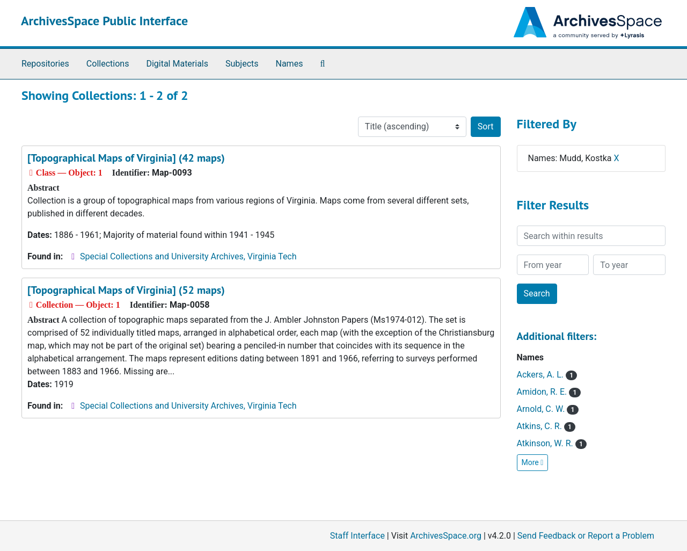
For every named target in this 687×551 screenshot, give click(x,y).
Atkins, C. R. (546, 426)
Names (289, 64)
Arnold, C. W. (548, 409)
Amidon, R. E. (549, 392)
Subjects (241, 64)
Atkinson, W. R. (552, 443)
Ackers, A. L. (547, 374)
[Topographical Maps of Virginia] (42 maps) (126, 158)
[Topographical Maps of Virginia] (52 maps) (126, 290)
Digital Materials (177, 64)
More (533, 462)
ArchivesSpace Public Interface (104, 20)
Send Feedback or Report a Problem (585, 536)
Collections (107, 64)
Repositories (45, 64)
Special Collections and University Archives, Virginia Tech (188, 256)
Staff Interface (357, 536)
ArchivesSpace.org (445, 536)
